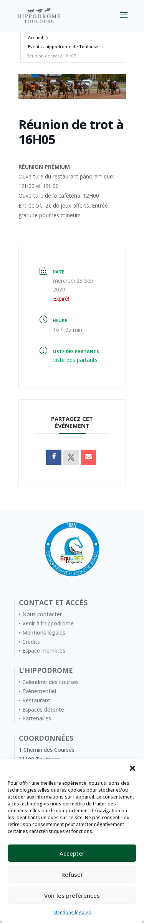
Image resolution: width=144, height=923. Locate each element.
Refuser (72, 874)
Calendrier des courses (50, 682)
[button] (132, 768)
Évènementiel (39, 691)
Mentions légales (72, 912)
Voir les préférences (72, 895)
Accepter (72, 853)
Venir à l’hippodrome (48, 623)
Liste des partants (75, 359)
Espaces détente (43, 709)
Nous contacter (42, 614)
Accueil (35, 37)
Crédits (31, 641)
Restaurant (36, 700)
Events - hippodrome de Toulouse (63, 46)
